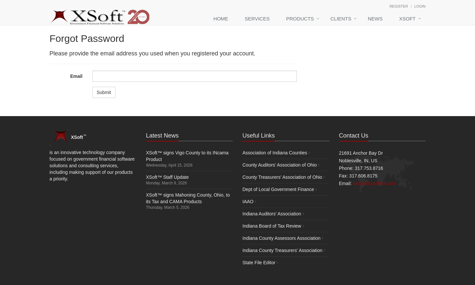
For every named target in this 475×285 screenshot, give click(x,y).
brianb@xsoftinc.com (374, 183)
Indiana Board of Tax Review (271, 226)
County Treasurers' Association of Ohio (282, 177)
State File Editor (258, 262)
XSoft (407, 18)
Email (76, 76)
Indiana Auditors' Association (271, 213)
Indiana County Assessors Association (281, 238)
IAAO (247, 201)
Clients (341, 18)
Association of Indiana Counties (274, 152)
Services (257, 18)
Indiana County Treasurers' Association (282, 250)
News (375, 18)
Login (420, 6)
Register (399, 6)
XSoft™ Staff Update (167, 177)
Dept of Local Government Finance (278, 189)
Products (300, 18)
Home (220, 18)
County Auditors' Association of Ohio (279, 165)
